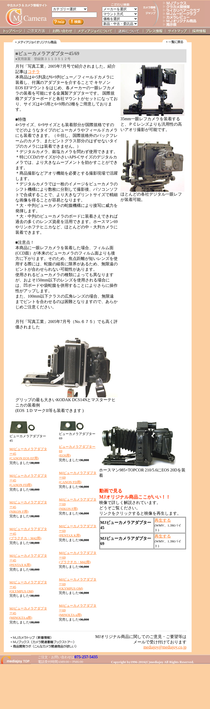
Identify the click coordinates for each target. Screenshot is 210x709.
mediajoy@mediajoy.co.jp (164, 647)
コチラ (34, 71)
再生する (162, 520)
